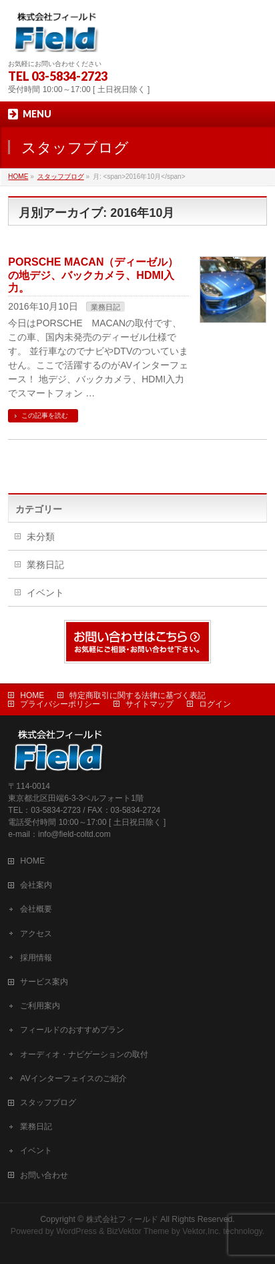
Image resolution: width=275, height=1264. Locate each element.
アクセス (36, 933)
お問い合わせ (44, 1175)
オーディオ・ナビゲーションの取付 (84, 1054)
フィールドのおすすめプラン (72, 1029)
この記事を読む (44, 415)
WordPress (76, 1231)
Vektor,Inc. (201, 1231)
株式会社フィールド (122, 1219)
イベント (45, 592)
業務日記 (105, 307)
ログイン (215, 704)
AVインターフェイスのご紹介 (73, 1078)
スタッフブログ (48, 1102)
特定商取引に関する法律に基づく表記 (137, 695)
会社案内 (36, 885)
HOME (32, 695)
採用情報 (36, 957)
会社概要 (36, 909)
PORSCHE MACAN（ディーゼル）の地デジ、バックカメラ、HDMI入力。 (93, 274)
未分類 (41, 536)
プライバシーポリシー (60, 704)
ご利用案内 (40, 1005)
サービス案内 (44, 981)
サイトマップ (149, 704)
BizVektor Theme (138, 1231)
